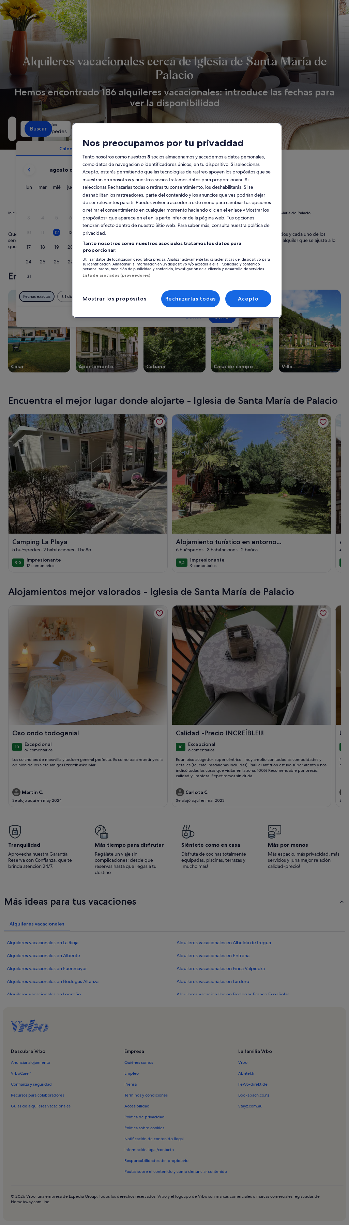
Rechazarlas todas (190, 298)
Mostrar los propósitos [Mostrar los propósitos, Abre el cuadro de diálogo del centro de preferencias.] (114, 298)
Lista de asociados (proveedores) (116, 275)
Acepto (248, 298)
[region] (177, 220)
